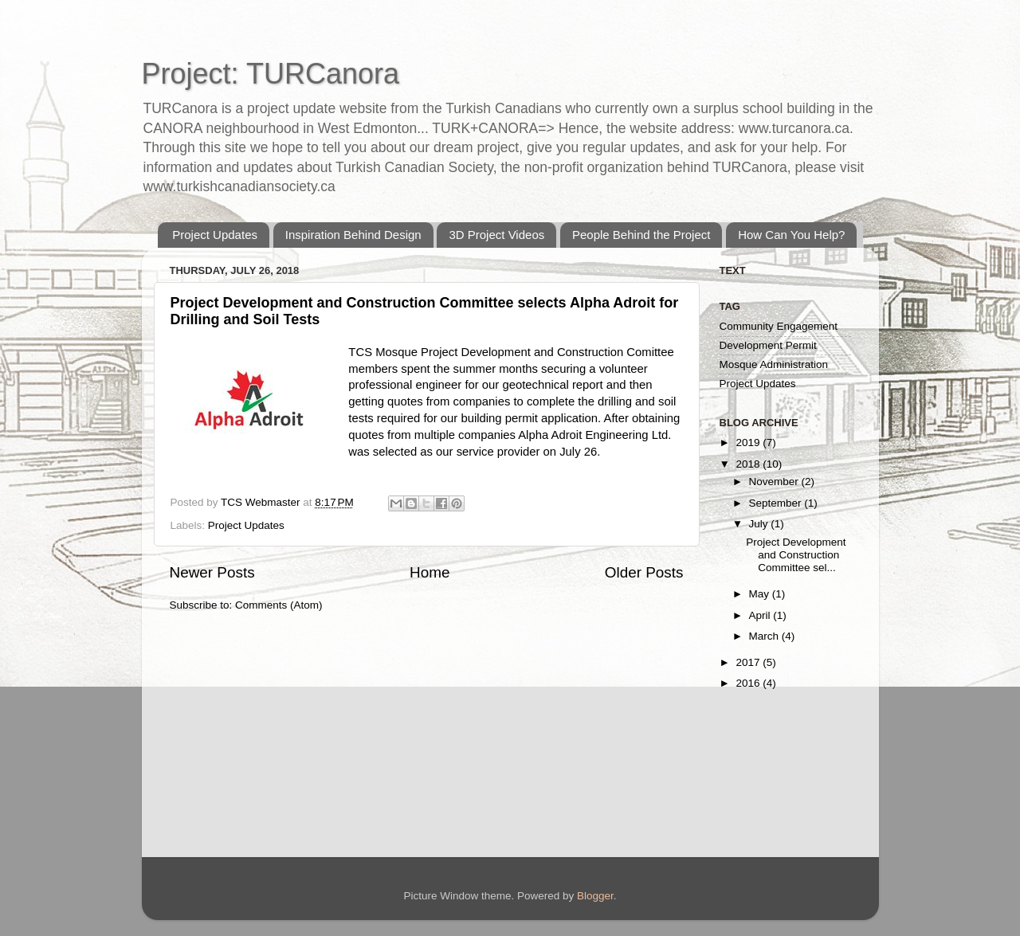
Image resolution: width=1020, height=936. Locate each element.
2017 (749, 662)
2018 (749, 464)
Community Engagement (779, 326)
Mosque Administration (774, 364)
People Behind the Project (641, 234)
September (777, 503)
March (765, 636)
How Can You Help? (791, 234)
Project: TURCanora (270, 73)
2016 (749, 683)
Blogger (595, 896)
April (761, 615)
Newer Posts (212, 572)
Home (429, 572)
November (775, 482)
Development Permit (768, 345)
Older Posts (644, 572)
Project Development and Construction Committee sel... (795, 555)
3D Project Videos (496, 234)
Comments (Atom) (279, 605)
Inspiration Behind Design (353, 234)
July (760, 524)
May (760, 594)
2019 (749, 442)
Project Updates (214, 234)
